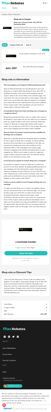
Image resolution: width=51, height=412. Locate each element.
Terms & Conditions (9, 360)
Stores (10, 14)
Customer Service (9, 378)
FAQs (4, 372)
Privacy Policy (7, 354)
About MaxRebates (9, 348)
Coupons (4, 14)
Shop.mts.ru (16, 14)
